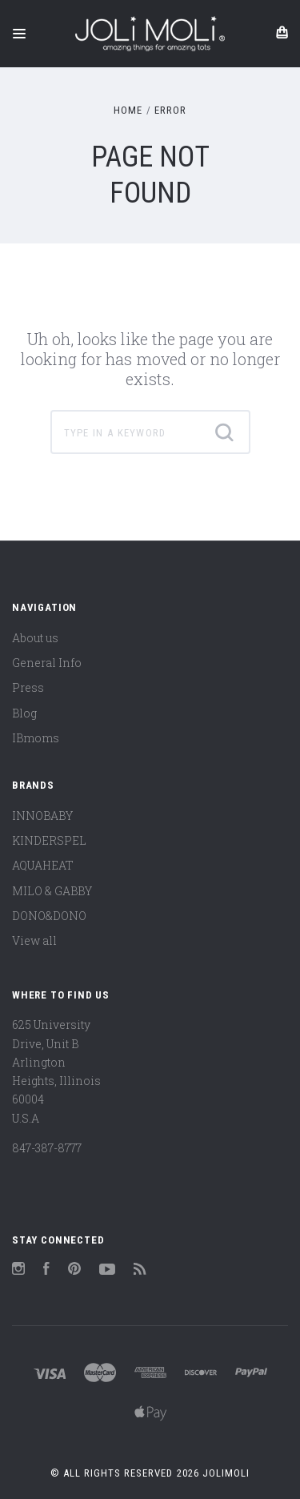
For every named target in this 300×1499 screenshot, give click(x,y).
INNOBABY (42, 815)
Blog (24, 713)
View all (34, 940)
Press (28, 687)
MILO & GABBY (52, 890)
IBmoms (35, 737)
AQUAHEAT (43, 865)
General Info (47, 662)
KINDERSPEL (49, 840)
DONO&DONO (49, 915)
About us (35, 637)
